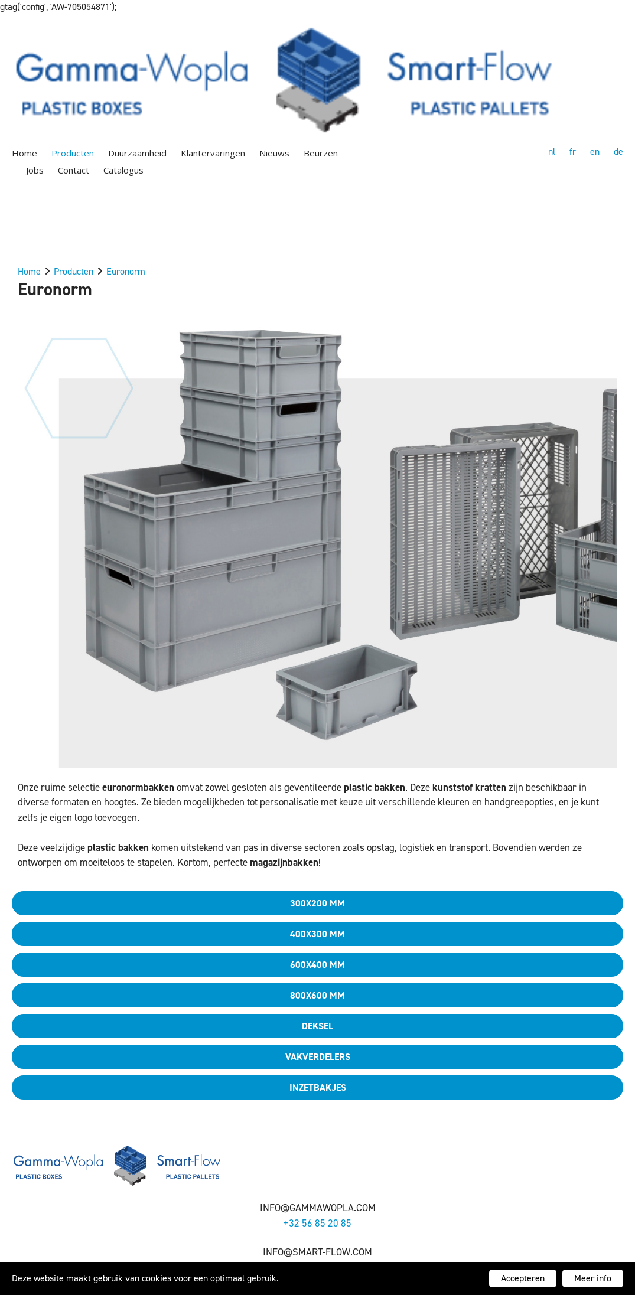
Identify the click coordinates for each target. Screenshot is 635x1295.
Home (24, 153)
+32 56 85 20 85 (317, 1222)
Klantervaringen (213, 153)
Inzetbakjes (317, 1087)
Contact (73, 170)
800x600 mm (317, 995)
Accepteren (523, 1278)
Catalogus (123, 170)
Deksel (317, 1026)
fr (572, 151)
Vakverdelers (317, 1057)
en (595, 151)
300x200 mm (317, 903)
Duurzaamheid (137, 153)
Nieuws (274, 153)
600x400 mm (317, 964)
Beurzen (321, 153)
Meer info (592, 1278)
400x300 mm (317, 934)
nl (551, 151)
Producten (72, 153)
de (618, 151)
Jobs (35, 170)
